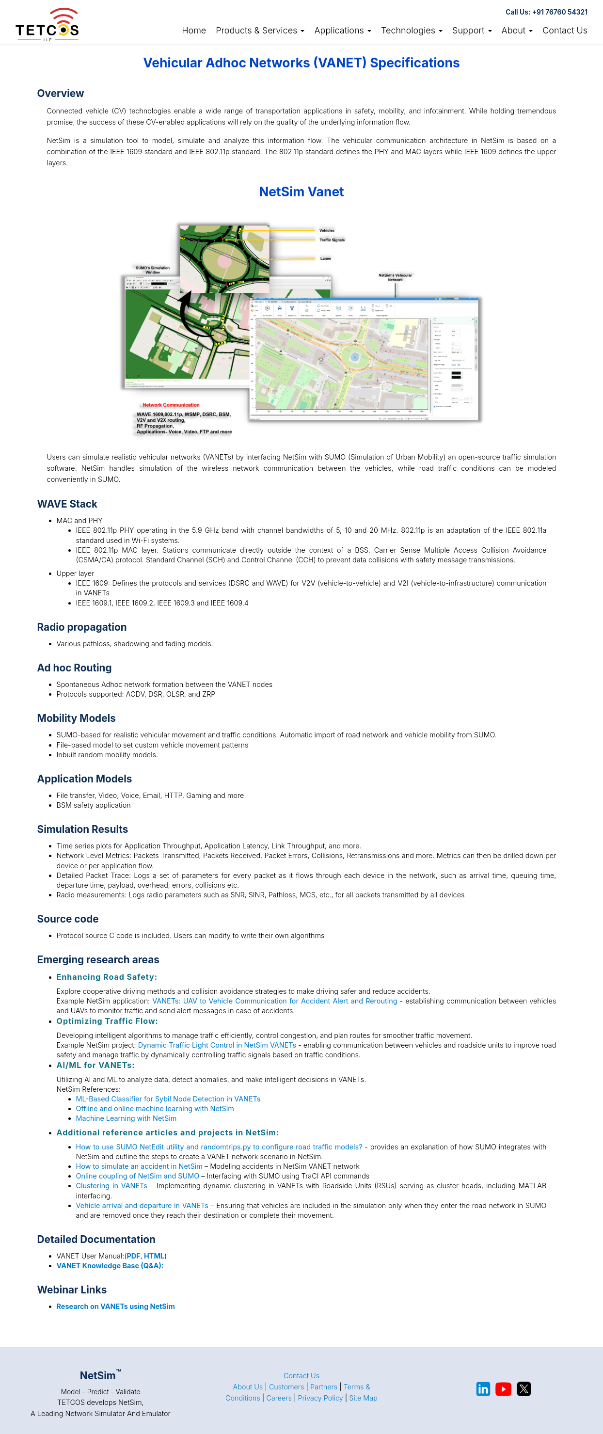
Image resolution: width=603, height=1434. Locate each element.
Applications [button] (342, 30)
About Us (248, 1387)
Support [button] (472, 30)
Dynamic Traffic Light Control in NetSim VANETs (217, 1045)
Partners (323, 1387)
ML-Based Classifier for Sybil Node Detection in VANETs (168, 1099)
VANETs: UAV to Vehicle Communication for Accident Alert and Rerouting (274, 1001)
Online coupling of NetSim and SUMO (138, 1176)
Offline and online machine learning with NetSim (155, 1108)
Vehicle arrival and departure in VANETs (142, 1205)
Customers (286, 1387)
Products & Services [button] (260, 30)
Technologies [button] (412, 30)
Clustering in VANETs (111, 1185)
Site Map (363, 1398)
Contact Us (564, 30)
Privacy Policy (320, 1398)
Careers (279, 1398)
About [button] (517, 30)
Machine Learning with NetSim (126, 1118)
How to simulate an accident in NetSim (139, 1166)
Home (194, 30)
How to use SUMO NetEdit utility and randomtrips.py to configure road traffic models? (219, 1147)
